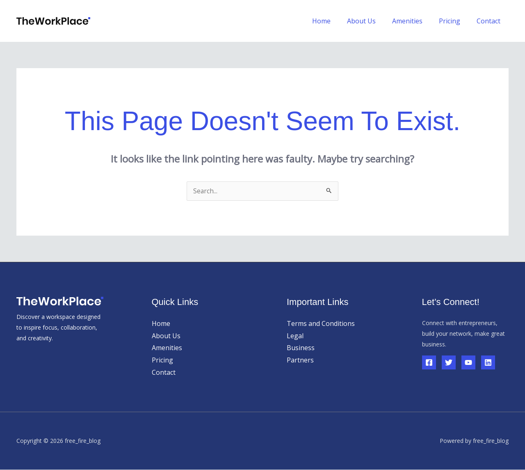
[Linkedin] (488, 363)
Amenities (415, 20)
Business (301, 348)
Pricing (454, 20)
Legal (295, 336)
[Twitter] (449, 363)
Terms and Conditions (321, 323)
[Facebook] (429, 363)
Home (336, 20)
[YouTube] (468, 363)
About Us (372, 20)
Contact (490, 20)
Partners (300, 360)
